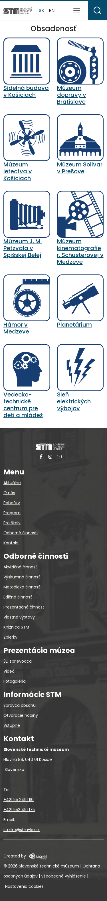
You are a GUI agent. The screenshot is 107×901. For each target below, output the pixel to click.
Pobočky (11, 503)
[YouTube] (59, 457)
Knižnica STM (16, 627)
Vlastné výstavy (19, 617)
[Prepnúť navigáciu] (76, 10)
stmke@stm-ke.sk (21, 830)
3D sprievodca (17, 661)
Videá (9, 671)
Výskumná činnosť (21, 577)
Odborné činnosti (20, 533)
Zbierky (10, 637)
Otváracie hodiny (20, 715)
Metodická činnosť (21, 587)
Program (12, 513)
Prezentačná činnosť (24, 607)
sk (41, 10)
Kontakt (11, 543)
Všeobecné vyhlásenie (63, 876)
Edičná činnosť (17, 597)
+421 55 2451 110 (18, 799)
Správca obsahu (19, 705)
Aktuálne (12, 483)
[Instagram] (50, 457)
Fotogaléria (14, 681)
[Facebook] (41, 457)
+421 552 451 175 (19, 809)
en (51, 10)
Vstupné (11, 725)
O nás (9, 493)
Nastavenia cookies (24, 886)
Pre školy (12, 523)
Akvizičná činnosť (20, 567)
